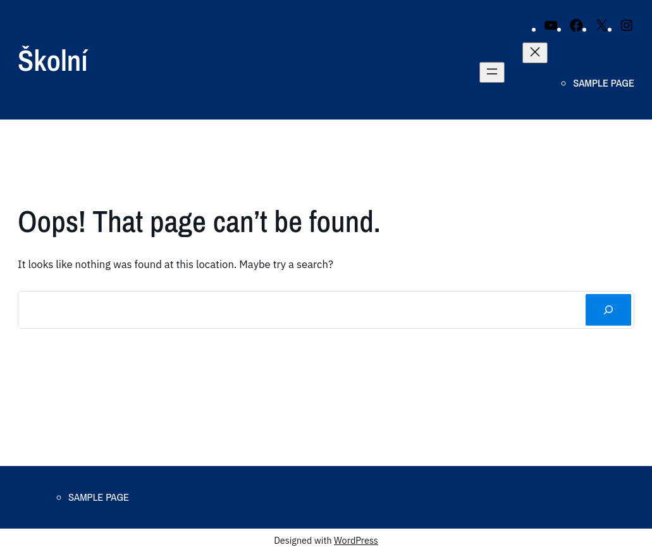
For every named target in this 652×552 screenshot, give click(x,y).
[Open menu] (492, 72)
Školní (53, 60)
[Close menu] (535, 52)
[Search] (608, 310)
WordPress (356, 540)
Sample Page (603, 83)
